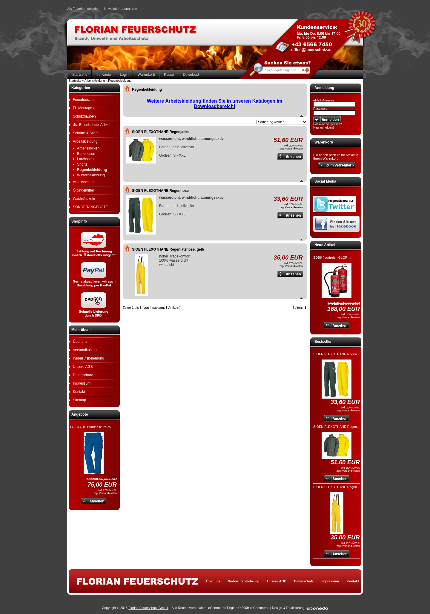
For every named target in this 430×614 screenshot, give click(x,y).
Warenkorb (146, 74)
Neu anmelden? (323, 127)
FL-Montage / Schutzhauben (84, 112)
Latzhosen (85, 159)
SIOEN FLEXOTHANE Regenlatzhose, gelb (168, 249)
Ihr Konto (103, 74)
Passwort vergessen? (327, 124)
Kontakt (79, 392)
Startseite (79, 74)
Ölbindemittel (83, 190)
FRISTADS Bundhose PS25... (91, 427)
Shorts (82, 164)
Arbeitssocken (88, 148)
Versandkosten (84, 350)
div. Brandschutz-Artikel (91, 125)
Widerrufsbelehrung (88, 358)
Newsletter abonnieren (120, 8)
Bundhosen (86, 154)
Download (191, 74)
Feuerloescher (84, 100)
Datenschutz (83, 375)
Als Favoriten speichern (84, 9)
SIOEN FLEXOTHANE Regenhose (160, 191)
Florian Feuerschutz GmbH (148, 608)
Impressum (81, 383)
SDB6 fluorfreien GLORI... (332, 257)
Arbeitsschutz (83, 182)
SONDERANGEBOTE (90, 207)
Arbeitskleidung (85, 141)
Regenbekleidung (92, 170)
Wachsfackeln (84, 199)
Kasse (169, 74)
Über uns (80, 342)
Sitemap (79, 400)
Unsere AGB (83, 367)
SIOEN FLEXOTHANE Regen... (336, 354)
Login (124, 74)
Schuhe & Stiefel (86, 133)
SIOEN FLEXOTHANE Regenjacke (160, 132)
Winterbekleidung (91, 175)
